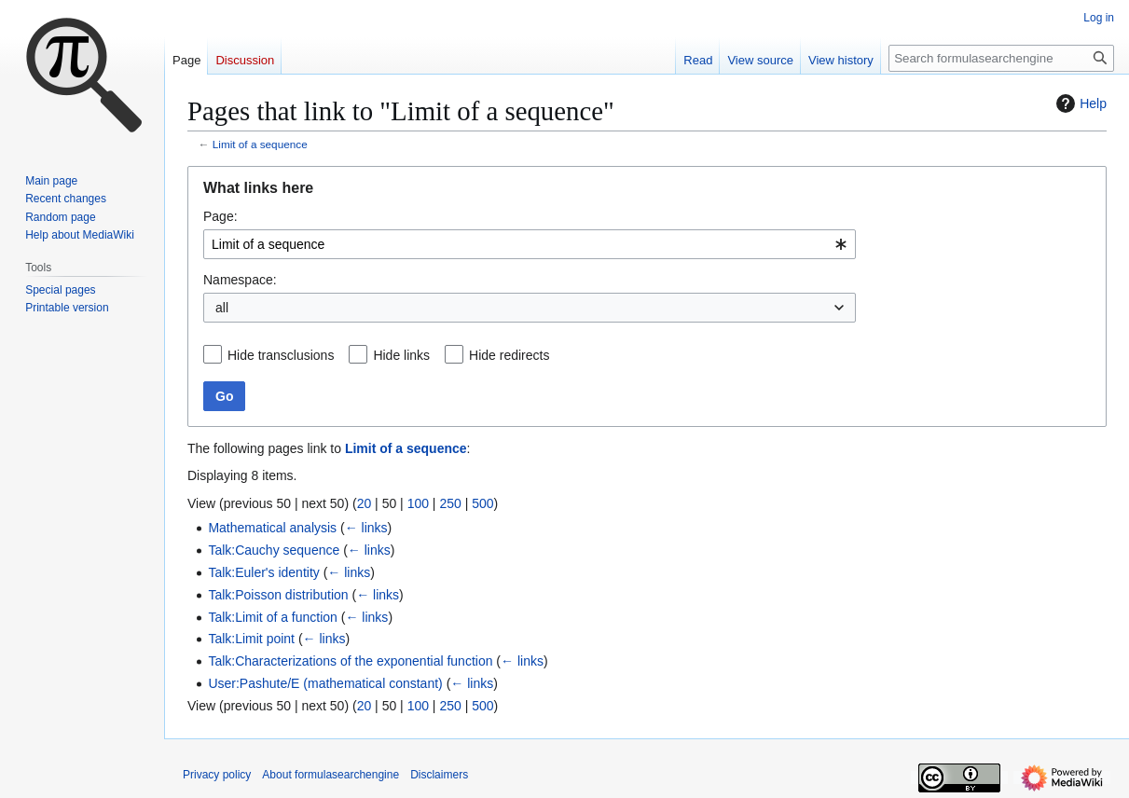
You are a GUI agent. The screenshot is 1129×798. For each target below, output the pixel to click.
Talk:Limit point (251, 638)
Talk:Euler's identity (263, 572)
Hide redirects (509, 355)
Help (1079, 103)
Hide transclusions (280, 355)
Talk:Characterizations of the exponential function (350, 661)
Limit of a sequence (260, 144)
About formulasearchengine (330, 774)
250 (450, 503)
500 (482, 503)
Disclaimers (439, 774)
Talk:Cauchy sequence (273, 550)
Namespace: (240, 279)
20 (364, 503)
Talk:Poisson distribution (278, 594)
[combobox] (529, 244)
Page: (220, 216)
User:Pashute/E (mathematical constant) (325, 683)
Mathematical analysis (272, 527)
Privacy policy (217, 774)
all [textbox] (221, 307)
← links (366, 527)
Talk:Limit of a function (272, 617)
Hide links (401, 355)
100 (418, 503)
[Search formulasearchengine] (1001, 58)
